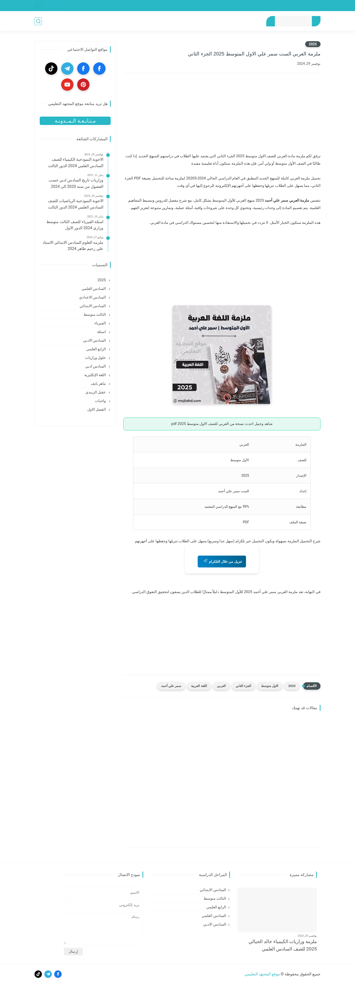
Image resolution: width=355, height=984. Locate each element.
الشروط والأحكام (274, 6)
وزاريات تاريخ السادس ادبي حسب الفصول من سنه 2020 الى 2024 (76, 183)
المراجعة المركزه (162, 21)
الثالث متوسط (214, 21)
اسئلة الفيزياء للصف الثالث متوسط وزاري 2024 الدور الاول (74, 224)
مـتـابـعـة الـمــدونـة (75, 121)
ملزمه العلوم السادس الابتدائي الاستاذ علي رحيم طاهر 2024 (73, 245)
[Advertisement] (222, 116)
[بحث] (38, 21)
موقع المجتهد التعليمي (262, 974)
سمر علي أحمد (171, 686)
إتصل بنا (201, 6)
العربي (221, 686)
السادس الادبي (95, 340)
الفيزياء (100, 323)
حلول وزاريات (96, 357)
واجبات (101, 401)
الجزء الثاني (243, 686)
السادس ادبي (96, 366)
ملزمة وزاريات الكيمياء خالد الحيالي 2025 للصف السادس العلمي (282, 945)
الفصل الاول (97, 409)
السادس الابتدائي (189, 21)
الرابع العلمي (96, 349)
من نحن (219, 6)
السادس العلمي (94, 288)
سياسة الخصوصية (306, 6)
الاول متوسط (269, 686)
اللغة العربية (199, 686)
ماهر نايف (99, 383)
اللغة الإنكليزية (95, 375)
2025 (313, 44)
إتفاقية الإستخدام (243, 6)
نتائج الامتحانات (108, 21)
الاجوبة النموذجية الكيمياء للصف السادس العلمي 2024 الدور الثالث (75, 162)
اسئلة (102, 332)
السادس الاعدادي (246, 21)
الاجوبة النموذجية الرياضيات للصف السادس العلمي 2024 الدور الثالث (75, 204)
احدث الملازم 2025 (134, 21)
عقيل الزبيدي (96, 392)
